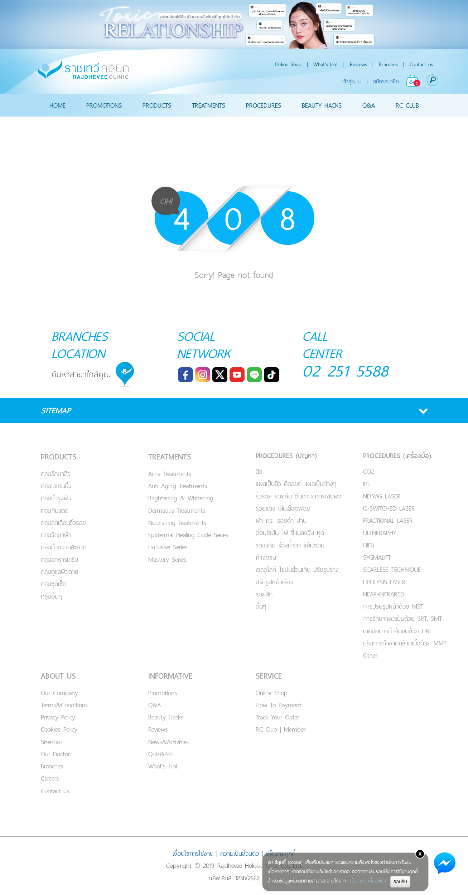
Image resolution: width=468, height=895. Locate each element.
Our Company (59, 692)
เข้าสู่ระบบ (351, 81)
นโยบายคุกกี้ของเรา (367, 880)
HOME (57, 104)
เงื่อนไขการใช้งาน (193, 853)
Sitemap (51, 741)
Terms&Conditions (64, 704)
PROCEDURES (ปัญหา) (286, 455)
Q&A (368, 104)
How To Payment (278, 704)
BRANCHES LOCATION (80, 344)
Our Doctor (55, 753)
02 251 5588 (345, 370)
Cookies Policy (59, 729)
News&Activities (168, 741)
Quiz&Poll (160, 753)
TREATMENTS (208, 104)
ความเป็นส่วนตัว (239, 853)
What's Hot (325, 64)
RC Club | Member (280, 729)
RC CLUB (407, 104)
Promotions (162, 692)
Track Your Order (277, 717)
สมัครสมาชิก (386, 81)
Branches (388, 64)
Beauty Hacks (166, 717)
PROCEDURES (263, 104)
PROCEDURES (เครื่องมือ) (397, 455)
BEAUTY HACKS (322, 104)
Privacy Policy (58, 717)
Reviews (358, 64)
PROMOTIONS (104, 104)
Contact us (421, 64)
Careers (50, 778)
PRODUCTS (157, 104)
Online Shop (288, 64)
